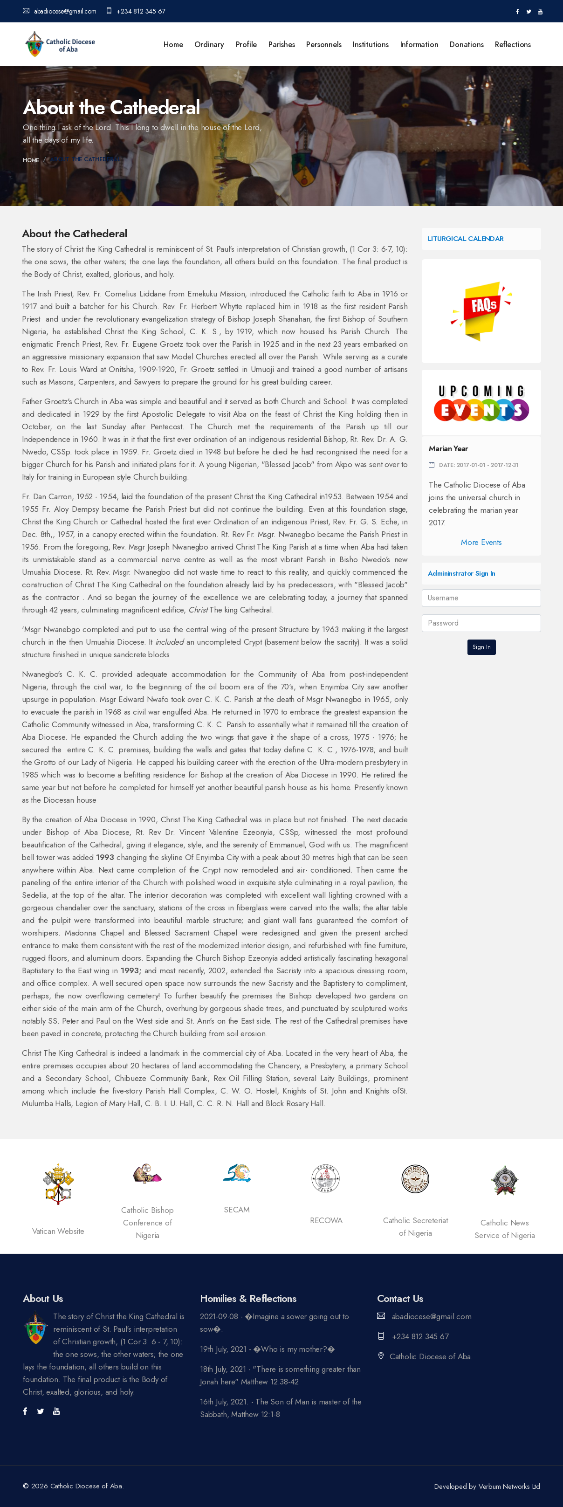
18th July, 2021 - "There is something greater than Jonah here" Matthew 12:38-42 (280, 1375)
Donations (466, 44)
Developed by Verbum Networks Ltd (487, 1486)
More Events (481, 542)
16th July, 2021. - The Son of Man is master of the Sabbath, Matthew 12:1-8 (281, 1408)
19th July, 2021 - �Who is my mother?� (267, 1349)
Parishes (281, 44)
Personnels (323, 44)
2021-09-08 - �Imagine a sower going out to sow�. (274, 1323)
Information (419, 44)
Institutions (371, 44)
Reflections (513, 44)
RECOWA (326, 1220)
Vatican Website (58, 1231)
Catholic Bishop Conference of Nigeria (147, 1222)
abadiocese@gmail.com (59, 11)
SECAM (237, 1209)
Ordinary (209, 44)
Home (173, 44)
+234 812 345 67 (135, 11)
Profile (246, 44)
